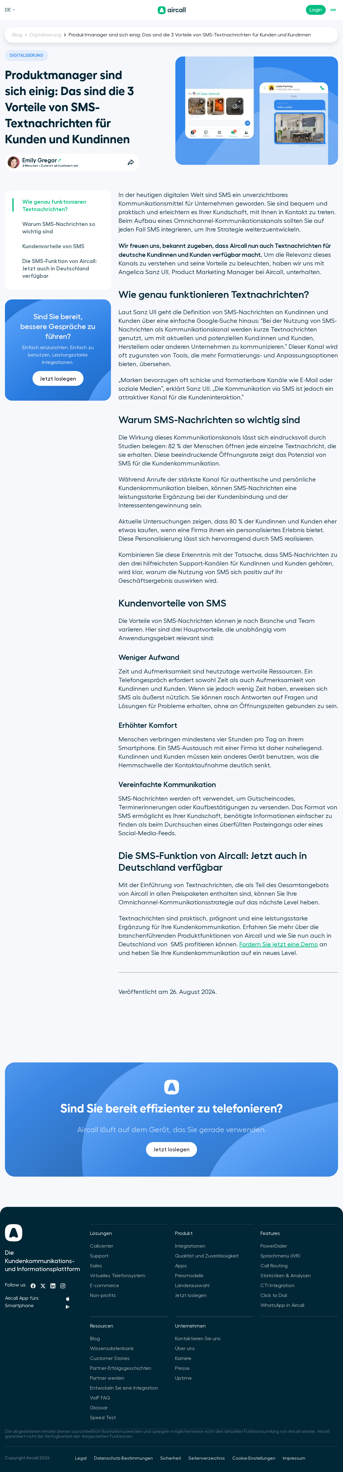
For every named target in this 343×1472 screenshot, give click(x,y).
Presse (182, 1368)
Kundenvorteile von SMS (53, 246)
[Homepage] (172, 10)
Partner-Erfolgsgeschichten (120, 1368)
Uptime (183, 1378)
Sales (96, 1265)
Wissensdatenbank (112, 1348)
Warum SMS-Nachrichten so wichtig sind (58, 227)
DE (10, 9)
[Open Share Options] (131, 162)
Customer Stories (110, 1358)
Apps (181, 1265)
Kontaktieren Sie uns (198, 1338)
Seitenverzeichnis (206, 1458)
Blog (17, 34)
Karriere (183, 1358)
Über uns (185, 1348)
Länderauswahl (192, 1285)
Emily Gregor (41, 160)
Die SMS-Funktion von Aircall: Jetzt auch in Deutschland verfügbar (59, 268)
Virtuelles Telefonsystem (117, 1275)
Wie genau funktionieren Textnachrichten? (54, 205)
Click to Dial (273, 1295)
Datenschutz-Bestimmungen (123, 1458)
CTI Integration (277, 1285)
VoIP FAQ (100, 1397)
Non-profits (103, 1295)
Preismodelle (189, 1275)
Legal (81, 1458)
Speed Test (103, 1417)
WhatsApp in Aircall (282, 1305)
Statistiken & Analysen (285, 1275)
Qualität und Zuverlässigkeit (207, 1255)
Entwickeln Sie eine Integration (124, 1388)
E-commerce (104, 1285)
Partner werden (107, 1378)
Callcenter (101, 1246)
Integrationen (190, 1246)
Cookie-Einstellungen (253, 1458)
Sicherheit (170, 1458)
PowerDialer (273, 1246)
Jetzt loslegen (58, 379)
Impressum (294, 1458)
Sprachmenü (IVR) (280, 1255)
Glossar (99, 1407)
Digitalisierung (45, 34)
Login (316, 9)
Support (99, 1255)
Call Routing (274, 1265)
